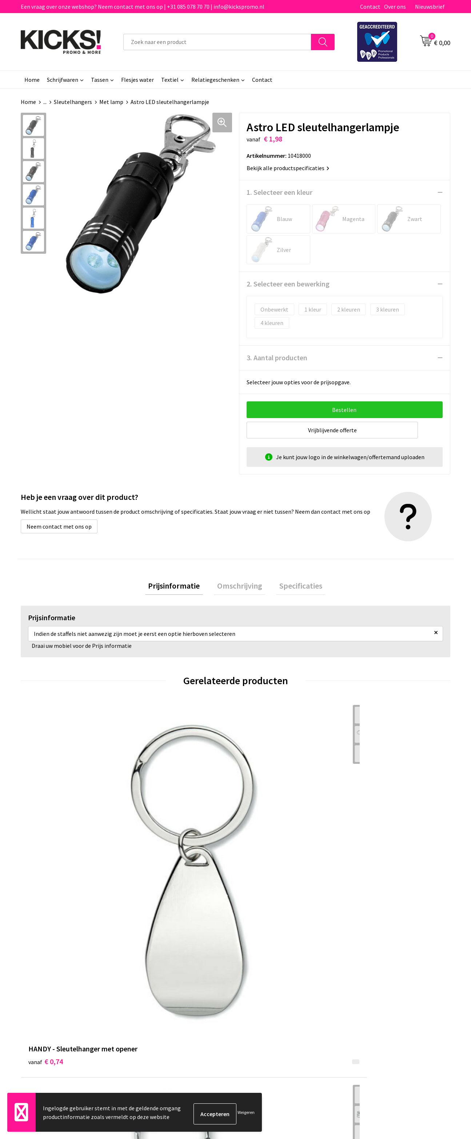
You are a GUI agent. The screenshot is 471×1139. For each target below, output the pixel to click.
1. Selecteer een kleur (279, 192)
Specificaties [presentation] (294, 587)
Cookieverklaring (372, 961)
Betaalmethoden (265, 961)
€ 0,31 (368, 825)
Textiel (170, 79)
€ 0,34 (260, 836)
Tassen (99, 79)
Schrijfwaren (62, 79)
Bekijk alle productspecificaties (288, 168)
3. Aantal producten (277, 357)
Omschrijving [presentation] (239, 587)
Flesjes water (137, 79)
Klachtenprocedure (162, 983)
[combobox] (217, 42)
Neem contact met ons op (59, 526)
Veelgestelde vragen (163, 961)
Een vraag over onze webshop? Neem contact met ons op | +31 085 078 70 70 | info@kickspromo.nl (142, 6)
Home (32, 79)
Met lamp (111, 101)
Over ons (395, 6)
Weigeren (246, 1113)
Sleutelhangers (73, 101)
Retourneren (260, 972)
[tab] (180, 587)
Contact (370, 6)
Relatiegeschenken (215, 79)
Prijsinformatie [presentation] (180, 587)
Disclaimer (364, 972)
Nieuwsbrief (430, 6)
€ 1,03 (153, 836)
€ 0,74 (45, 836)
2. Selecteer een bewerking (288, 283)
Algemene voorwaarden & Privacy (392, 950)
